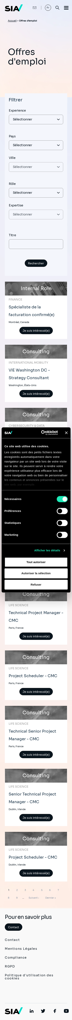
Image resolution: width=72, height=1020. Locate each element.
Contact (13, 927)
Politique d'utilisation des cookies (29, 976)
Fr (48, 7)
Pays (12, 136)
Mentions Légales (21, 949)
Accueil (12, 20)
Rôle (12, 184)
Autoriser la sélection (36, 573)
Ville (12, 158)
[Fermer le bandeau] (66, 432)
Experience (17, 111)
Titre (12, 235)
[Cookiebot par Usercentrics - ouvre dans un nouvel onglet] (43, 432)
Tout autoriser (36, 562)
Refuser (36, 584)
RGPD (10, 966)
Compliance (16, 958)
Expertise (16, 205)
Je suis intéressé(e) (36, 330)
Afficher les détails (47, 550)
